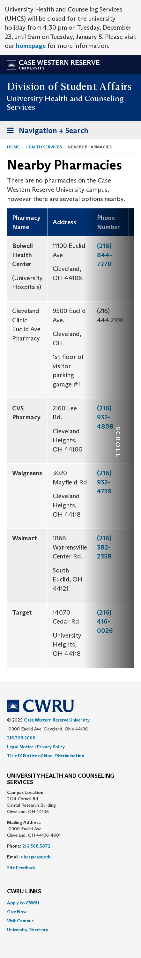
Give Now (16, 912)
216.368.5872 (36, 846)
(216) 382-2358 (104, 547)
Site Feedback (21, 868)
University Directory (27, 929)
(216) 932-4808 (105, 417)
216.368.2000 (21, 738)
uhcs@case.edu (36, 857)
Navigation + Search (45, 131)
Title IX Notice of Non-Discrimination (45, 756)
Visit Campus (20, 921)
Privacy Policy (51, 747)
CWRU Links (24, 891)
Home (13, 147)
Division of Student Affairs (69, 86)
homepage (31, 45)
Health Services (44, 147)
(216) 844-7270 (104, 255)
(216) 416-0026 (105, 621)
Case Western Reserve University (57, 720)
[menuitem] (70, 902)
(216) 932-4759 (104, 482)
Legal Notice (20, 747)
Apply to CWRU (23, 903)
